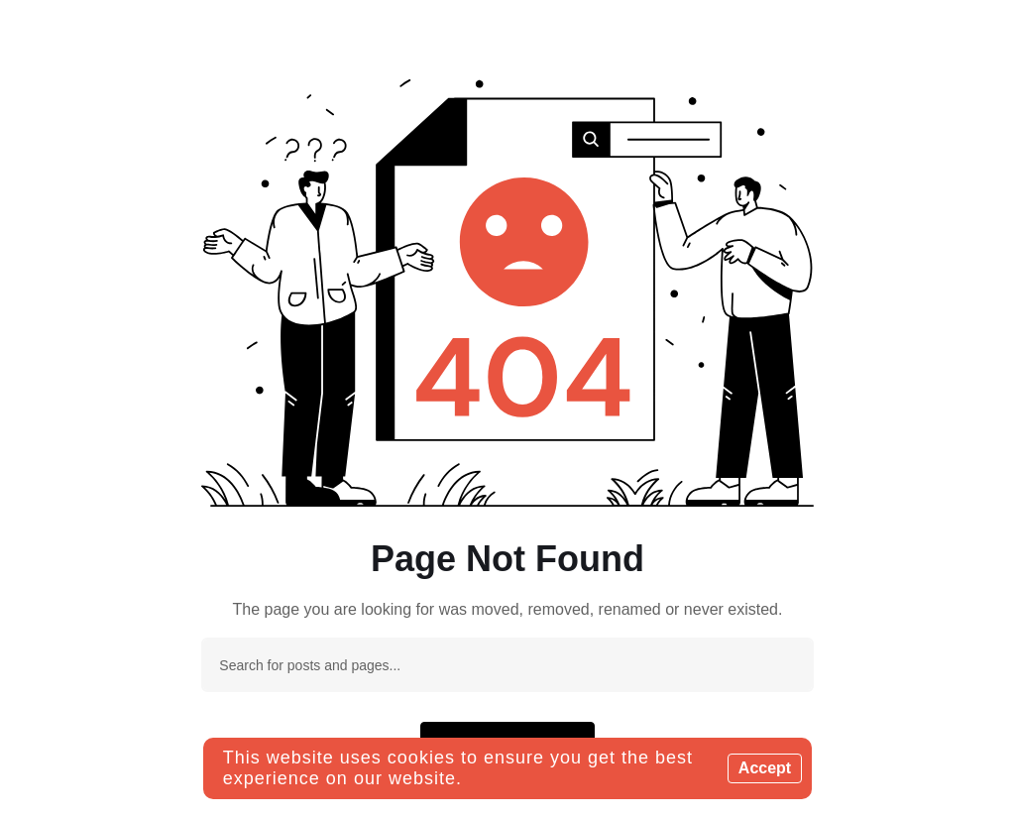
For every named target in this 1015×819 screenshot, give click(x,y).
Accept (764, 768)
